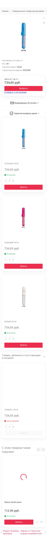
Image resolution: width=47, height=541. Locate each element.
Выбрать (23, 88)
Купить (23, 187)
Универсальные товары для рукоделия (28, 11)
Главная (5, 11)
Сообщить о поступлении (15, 92)
